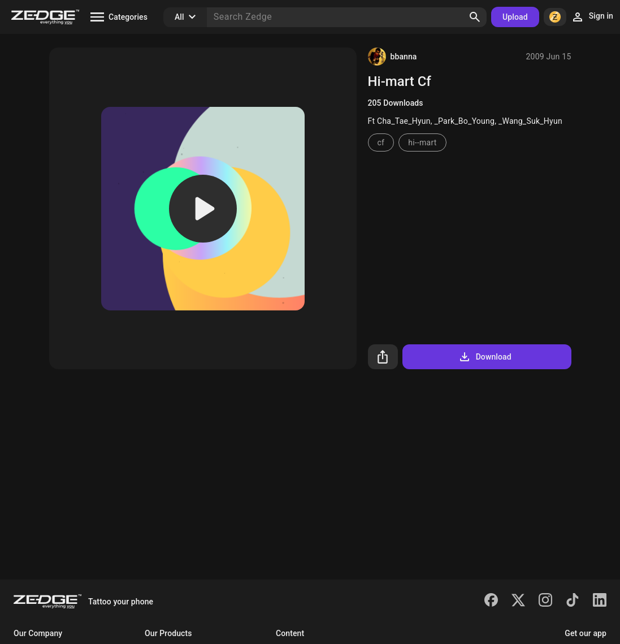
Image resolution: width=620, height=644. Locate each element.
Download (484, 357)
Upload (515, 16)
